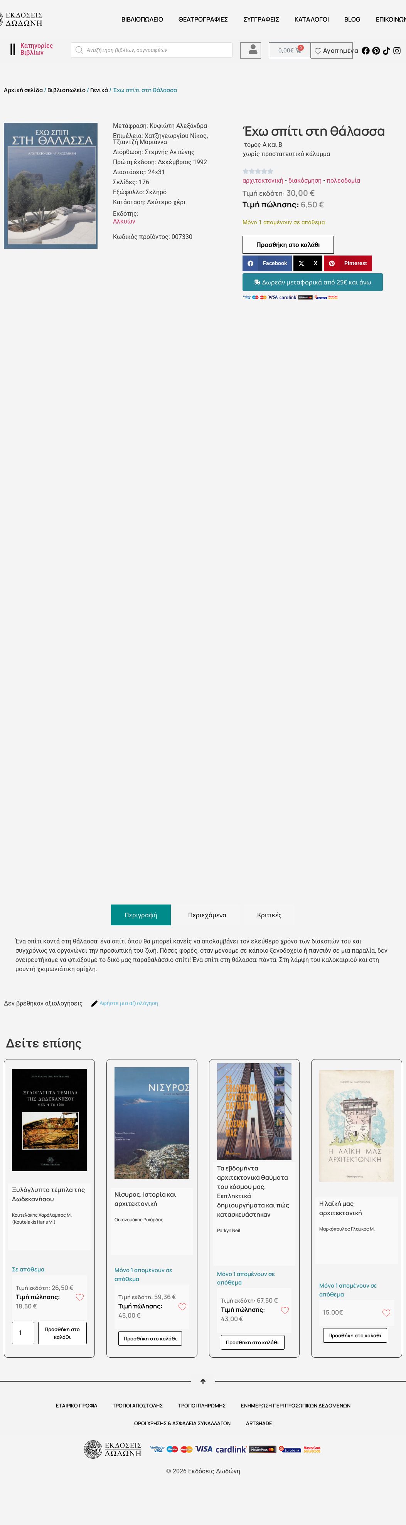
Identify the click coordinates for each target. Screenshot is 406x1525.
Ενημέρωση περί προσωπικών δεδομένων (295, 1405)
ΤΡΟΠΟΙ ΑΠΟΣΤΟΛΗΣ (138, 1405)
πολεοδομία (343, 180)
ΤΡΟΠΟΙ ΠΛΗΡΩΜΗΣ (202, 1405)
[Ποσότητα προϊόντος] (23, 1333)
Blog (352, 19)
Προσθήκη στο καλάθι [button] (62, 1333)
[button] (267, 263)
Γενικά (99, 90)
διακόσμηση (305, 180)
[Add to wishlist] (80, 1297)
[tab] (141, 915)
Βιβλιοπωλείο (142, 19)
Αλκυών (124, 221)
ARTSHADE (259, 1423)
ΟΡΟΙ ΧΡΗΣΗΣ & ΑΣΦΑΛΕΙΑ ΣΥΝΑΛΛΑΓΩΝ (182, 1423)
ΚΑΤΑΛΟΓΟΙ (312, 19)
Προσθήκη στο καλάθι (288, 244)
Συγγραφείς (261, 19)
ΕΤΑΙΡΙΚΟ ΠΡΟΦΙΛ (76, 1405)
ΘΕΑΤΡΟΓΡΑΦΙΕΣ (203, 19)
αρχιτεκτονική (263, 180)
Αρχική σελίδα (23, 90)
